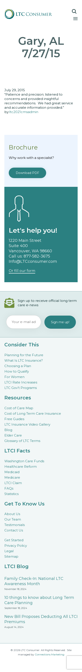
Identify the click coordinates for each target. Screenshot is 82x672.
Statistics (11, 494)
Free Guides (14, 419)
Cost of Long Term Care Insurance (32, 413)
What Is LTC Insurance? (23, 360)
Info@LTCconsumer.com (33, 261)
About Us (12, 514)
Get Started (13, 540)
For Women (14, 377)
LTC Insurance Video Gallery (27, 424)
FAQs (8, 488)
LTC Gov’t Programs (20, 388)
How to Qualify (16, 371)
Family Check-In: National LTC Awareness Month (33, 581)
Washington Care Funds (24, 461)
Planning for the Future (23, 355)
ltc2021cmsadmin (23, 112)
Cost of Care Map (18, 408)
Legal (9, 551)
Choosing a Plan (17, 366)
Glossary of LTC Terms (22, 441)
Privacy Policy (15, 545)
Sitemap (11, 556)
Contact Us (13, 530)
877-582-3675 (37, 256)
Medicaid (11, 472)
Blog (8, 430)
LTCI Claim (13, 483)
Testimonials (14, 525)
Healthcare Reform (20, 466)
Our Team (12, 519)
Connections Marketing (49, 654)
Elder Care (13, 435)
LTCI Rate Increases (20, 382)
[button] (27, 173)
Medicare (12, 477)
